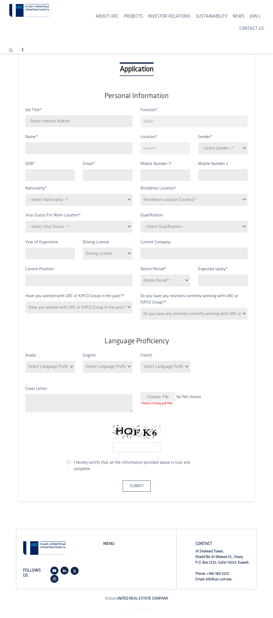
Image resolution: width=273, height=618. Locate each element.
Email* (89, 164)
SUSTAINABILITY (211, 16)
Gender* (205, 137)
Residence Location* (158, 188)
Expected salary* (213, 269)
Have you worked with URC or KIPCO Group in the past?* (75, 296)
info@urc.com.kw (218, 579)
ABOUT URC (107, 16)
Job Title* (33, 110)
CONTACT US (251, 28)
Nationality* (36, 188)
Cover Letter (36, 389)
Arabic (30, 355)
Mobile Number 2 (213, 164)
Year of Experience (41, 242)
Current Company (155, 242)
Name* (31, 137)
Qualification (151, 215)
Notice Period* (153, 269)
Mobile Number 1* (156, 164)
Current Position (39, 269)
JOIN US (257, 16)
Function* (149, 110)
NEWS (238, 16)
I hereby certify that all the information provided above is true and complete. (128, 465)
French (146, 355)
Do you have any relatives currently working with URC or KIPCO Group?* (189, 299)
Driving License (96, 242)
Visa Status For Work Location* (53, 215)
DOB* (30, 164)
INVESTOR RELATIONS (169, 16)
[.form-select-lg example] (194, 121)
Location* (149, 137)
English (89, 355)
